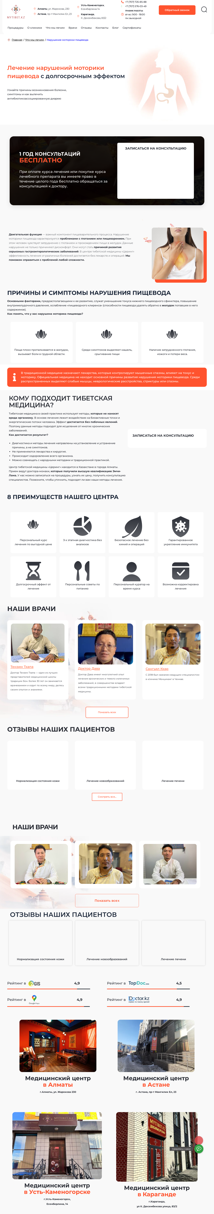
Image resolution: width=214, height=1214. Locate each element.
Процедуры (15, 27)
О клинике (34, 27)
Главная (17, 39)
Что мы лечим (55, 27)
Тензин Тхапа (24, 666)
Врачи (73, 27)
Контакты (102, 27)
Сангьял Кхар (159, 668)
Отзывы (86, 27)
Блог (115, 27)
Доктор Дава (91, 668)
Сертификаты (132, 27)
